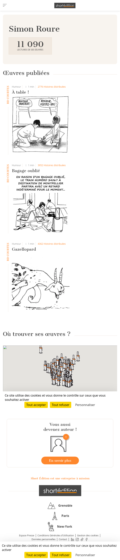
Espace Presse (26, 535)
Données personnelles (43, 539)
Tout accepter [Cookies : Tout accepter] (36, 555)
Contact (63, 539)
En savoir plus (60, 460)
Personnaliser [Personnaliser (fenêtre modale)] (85, 555)
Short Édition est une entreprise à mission (60, 478)
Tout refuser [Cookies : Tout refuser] (61, 555)
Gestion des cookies (87, 535)
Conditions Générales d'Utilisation (55, 535)
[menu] (5, 5)
